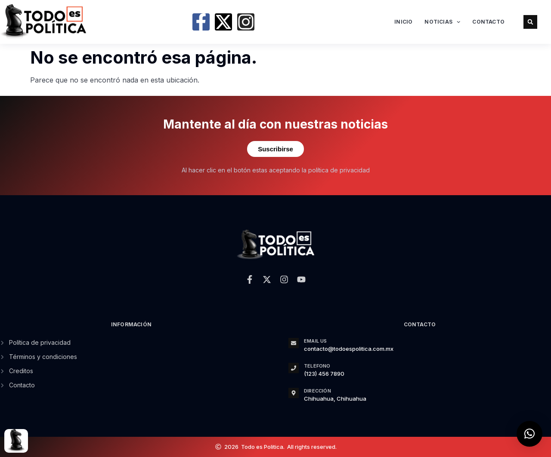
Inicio (403, 21)
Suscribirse (275, 149)
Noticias (442, 22)
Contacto (488, 21)
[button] (530, 22)
